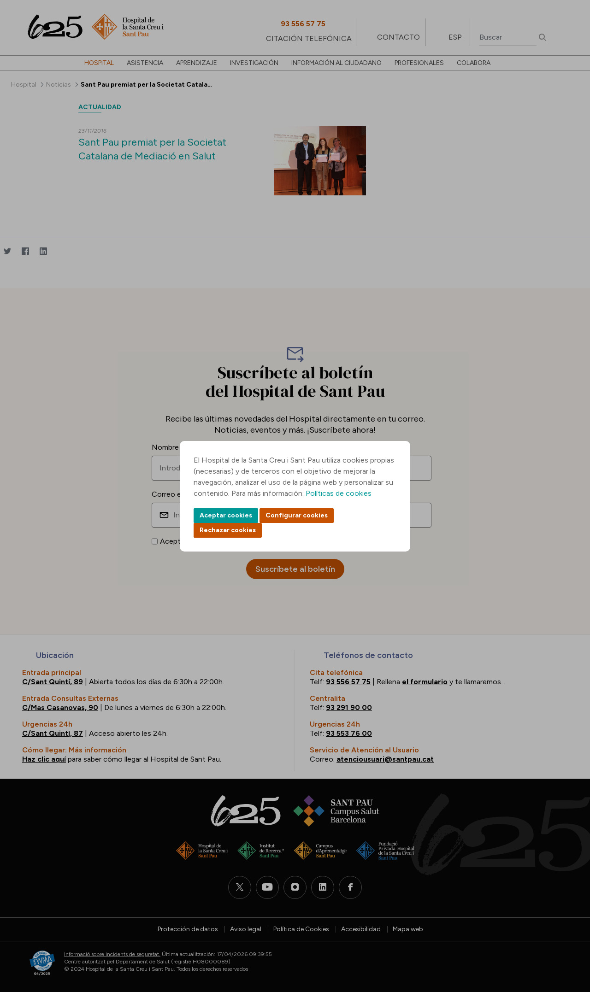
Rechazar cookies (228, 530)
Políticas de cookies (339, 493)
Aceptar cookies (226, 515)
